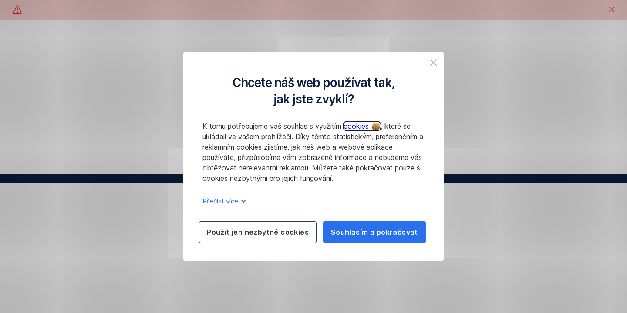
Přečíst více (222, 201)
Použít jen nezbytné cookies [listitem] (258, 232)
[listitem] (433, 62)
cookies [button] (362, 126)
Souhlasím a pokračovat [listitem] (374, 232)
